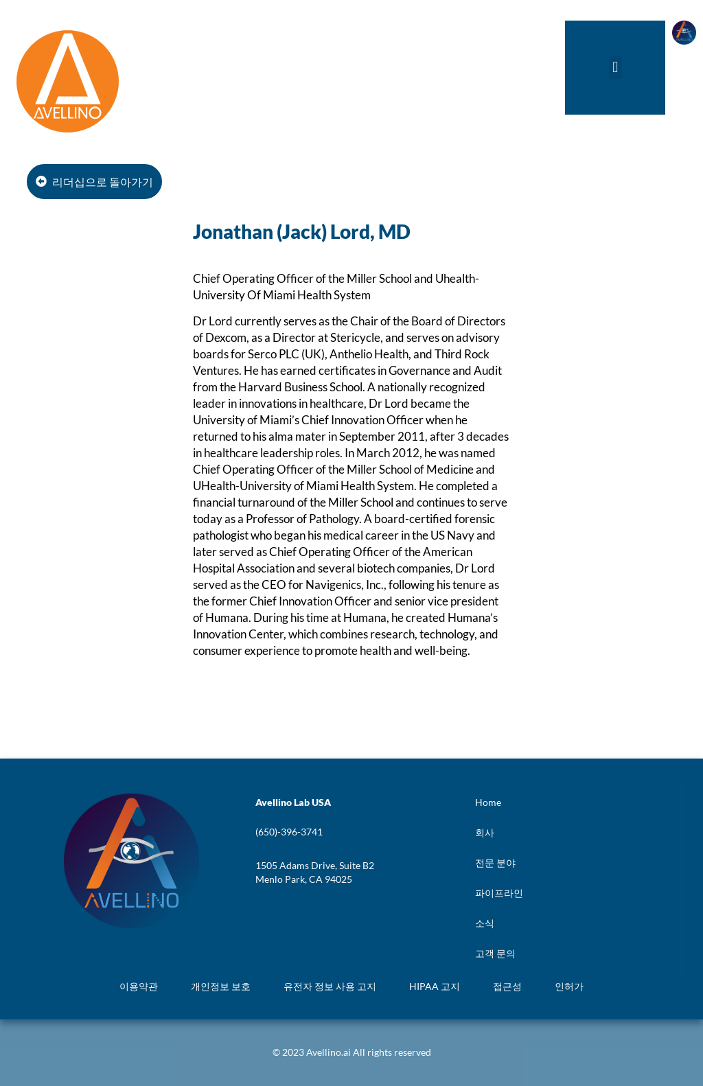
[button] (615, 67)
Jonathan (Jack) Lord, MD (302, 231)
